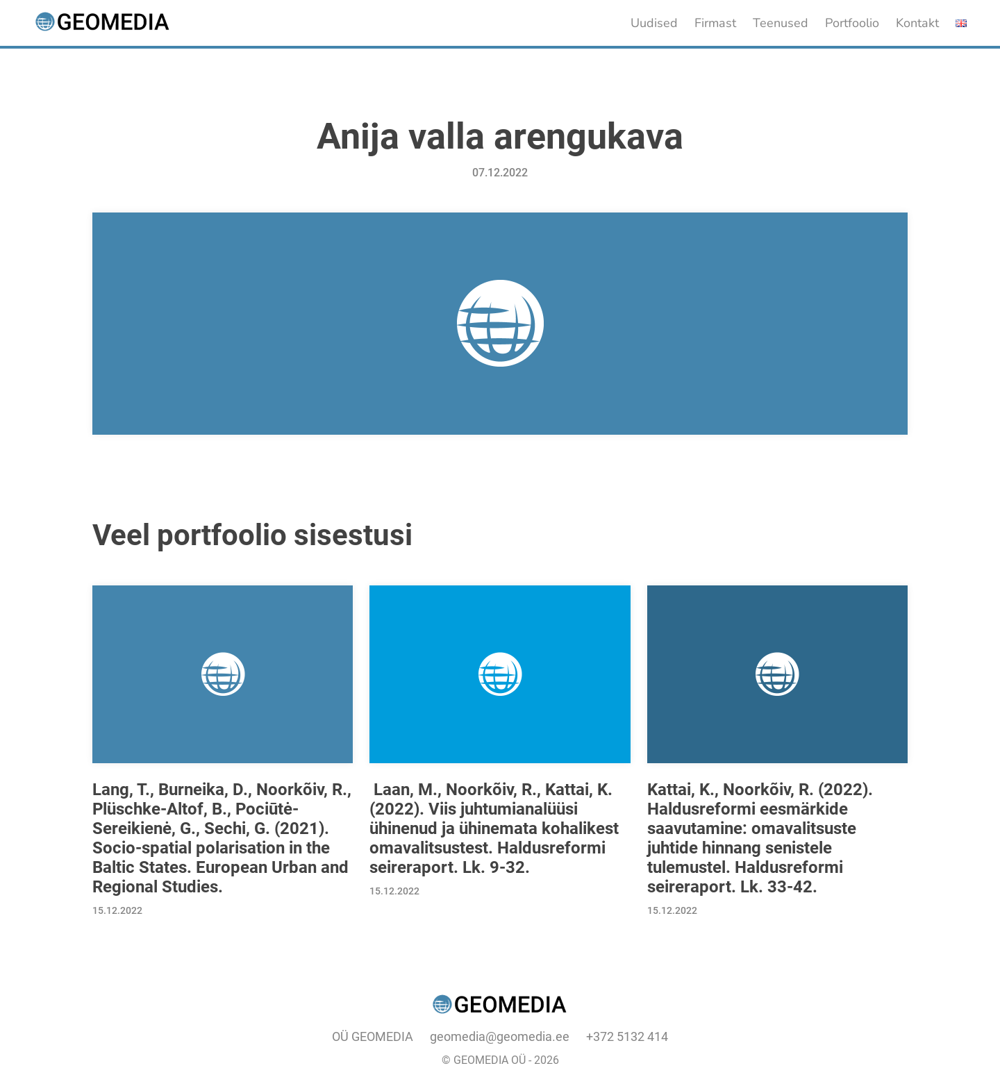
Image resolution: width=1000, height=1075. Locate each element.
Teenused (780, 23)
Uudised (654, 23)
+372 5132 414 (627, 1036)
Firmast (715, 23)
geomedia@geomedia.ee (499, 1036)
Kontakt (917, 23)
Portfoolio (852, 23)
